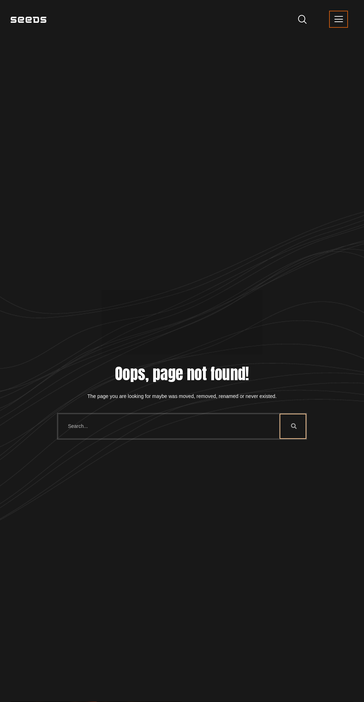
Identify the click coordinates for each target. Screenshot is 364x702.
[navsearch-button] (299, 19)
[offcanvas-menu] (338, 19)
